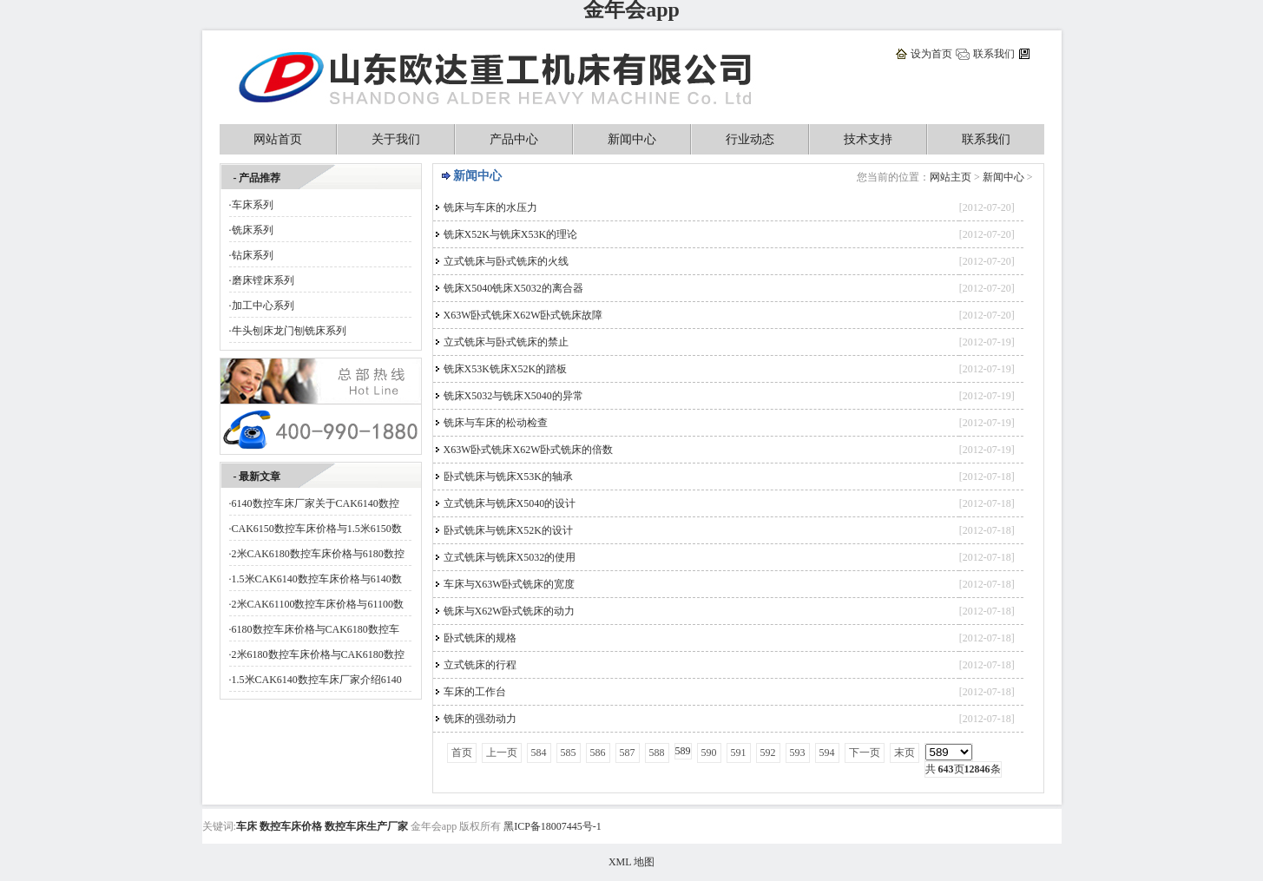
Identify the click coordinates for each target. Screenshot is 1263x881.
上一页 (501, 752)
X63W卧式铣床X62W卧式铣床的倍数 (529, 450)
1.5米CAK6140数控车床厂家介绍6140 (317, 680)
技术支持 (868, 139)
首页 (461, 752)
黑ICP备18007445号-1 (552, 826)
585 (568, 752)
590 (709, 752)
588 (657, 752)
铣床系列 (252, 230)
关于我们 (396, 139)
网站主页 (950, 177)
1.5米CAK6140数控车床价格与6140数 (317, 579)
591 (739, 752)
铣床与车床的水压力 (490, 207)
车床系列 (252, 205)
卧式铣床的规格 (480, 638)
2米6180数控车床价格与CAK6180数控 (318, 654)
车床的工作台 (475, 692)
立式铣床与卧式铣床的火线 (506, 261)
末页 (904, 752)
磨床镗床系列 (263, 280)
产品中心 (514, 139)
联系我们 (994, 54)
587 (627, 752)
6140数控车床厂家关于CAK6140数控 (315, 503)
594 (827, 752)
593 (798, 752)
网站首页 (277, 139)
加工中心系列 (263, 305)
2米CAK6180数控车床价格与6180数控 (318, 554)
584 (539, 752)
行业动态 (750, 139)
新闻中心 (632, 139)
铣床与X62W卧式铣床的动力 (510, 611)
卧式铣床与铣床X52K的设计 (508, 530)
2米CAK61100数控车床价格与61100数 (318, 604)
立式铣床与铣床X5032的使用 (510, 557)
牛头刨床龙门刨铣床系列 (289, 331)
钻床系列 (252, 255)
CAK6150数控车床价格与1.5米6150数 (317, 529)
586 (598, 752)
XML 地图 (631, 862)
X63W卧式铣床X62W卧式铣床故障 (523, 315)
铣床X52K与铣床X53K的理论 (511, 234)
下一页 (864, 752)
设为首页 (931, 54)
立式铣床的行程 (480, 665)
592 (768, 752)
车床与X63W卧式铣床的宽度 (510, 584)
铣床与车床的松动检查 (496, 423)
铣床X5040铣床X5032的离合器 (513, 288)
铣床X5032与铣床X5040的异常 (513, 396)
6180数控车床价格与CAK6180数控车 (315, 629)
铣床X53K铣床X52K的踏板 (506, 369)
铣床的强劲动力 (480, 719)
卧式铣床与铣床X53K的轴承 (508, 476)
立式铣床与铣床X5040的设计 (510, 503)
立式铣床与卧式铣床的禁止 (506, 342)
